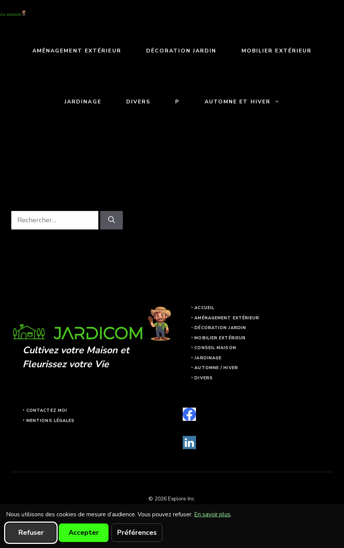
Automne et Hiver (248, 101)
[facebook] (189, 414)
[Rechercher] (111, 220)
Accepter (84, 532)
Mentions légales (50, 420)
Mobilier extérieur (277, 50)
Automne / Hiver (216, 368)
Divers (138, 101)
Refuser (31, 532)
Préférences (137, 532)
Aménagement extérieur (76, 50)
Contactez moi (46, 410)
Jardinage (82, 101)
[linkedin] (189, 442)
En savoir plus (212, 514)
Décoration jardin (181, 50)
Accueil (204, 308)
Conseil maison (215, 348)
